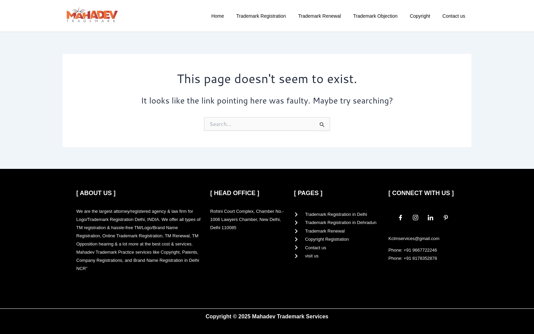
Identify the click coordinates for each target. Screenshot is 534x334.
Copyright (424, 16)
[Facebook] (400, 217)
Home (232, 16)
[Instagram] (415, 217)
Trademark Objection (382, 16)
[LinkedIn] (430, 217)
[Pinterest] (446, 217)
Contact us (455, 16)
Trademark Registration (273, 16)
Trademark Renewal (329, 16)
